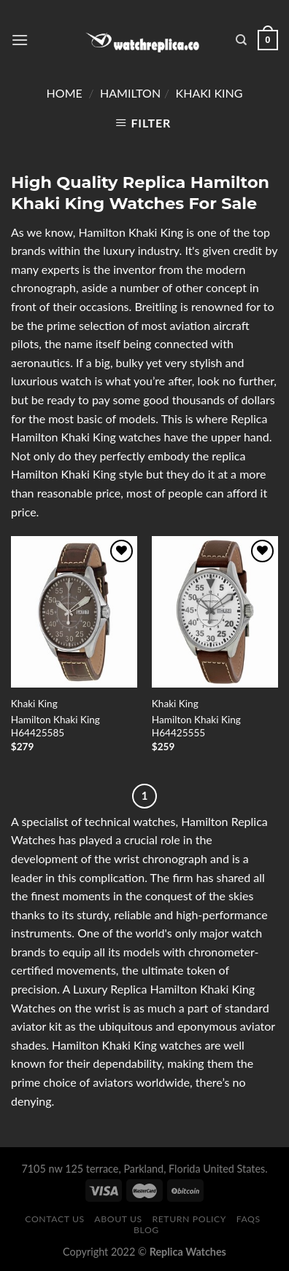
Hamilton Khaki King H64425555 (196, 726)
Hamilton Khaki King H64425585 (55, 726)
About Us (118, 1218)
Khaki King (209, 93)
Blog (146, 1229)
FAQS (248, 1218)
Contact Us (54, 1218)
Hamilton (130, 93)
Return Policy (189, 1218)
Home (64, 93)
